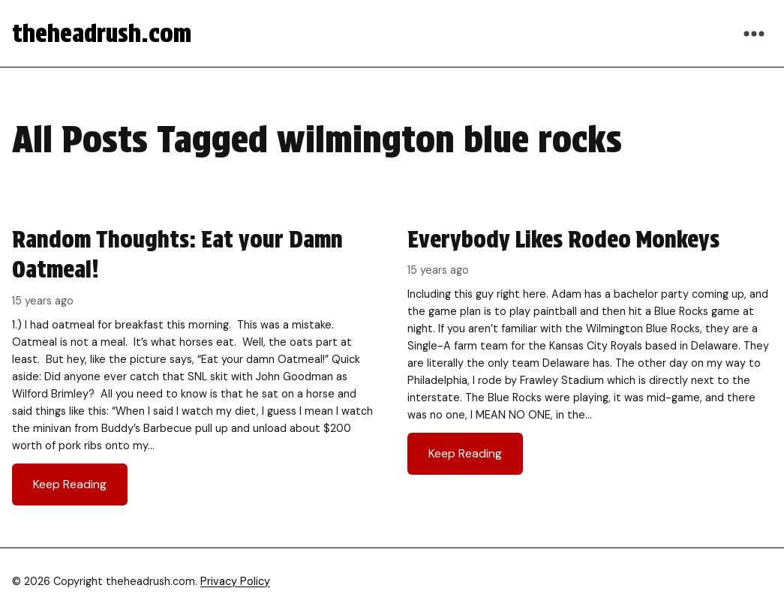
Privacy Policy (235, 581)
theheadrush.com (101, 33)
